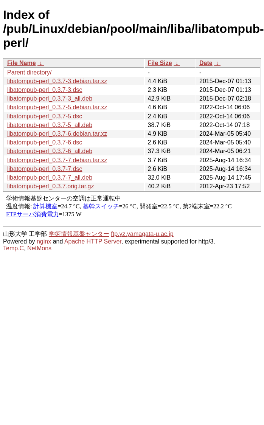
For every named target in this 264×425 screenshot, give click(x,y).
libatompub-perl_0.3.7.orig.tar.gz (50, 186)
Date (206, 63)
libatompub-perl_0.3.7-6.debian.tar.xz (57, 133)
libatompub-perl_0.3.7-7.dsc (44, 169)
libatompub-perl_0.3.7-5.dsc (44, 116)
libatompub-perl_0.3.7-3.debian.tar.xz (57, 81)
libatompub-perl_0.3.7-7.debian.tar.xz (57, 160)
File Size (160, 63)
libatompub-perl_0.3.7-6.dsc (44, 142)
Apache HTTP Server (92, 241)
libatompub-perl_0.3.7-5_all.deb (49, 125)
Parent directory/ (29, 72)
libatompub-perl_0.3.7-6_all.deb (49, 151)
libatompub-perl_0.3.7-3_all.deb (49, 98)
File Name (21, 63)
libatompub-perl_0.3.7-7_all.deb (49, 177)
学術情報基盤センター (79, 234)
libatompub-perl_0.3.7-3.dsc (44, 90)
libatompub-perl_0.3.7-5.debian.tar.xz (57, 107)
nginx (44, 241)
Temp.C (13, 248)
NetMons (39, 248)
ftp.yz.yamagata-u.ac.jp (142, 234)
